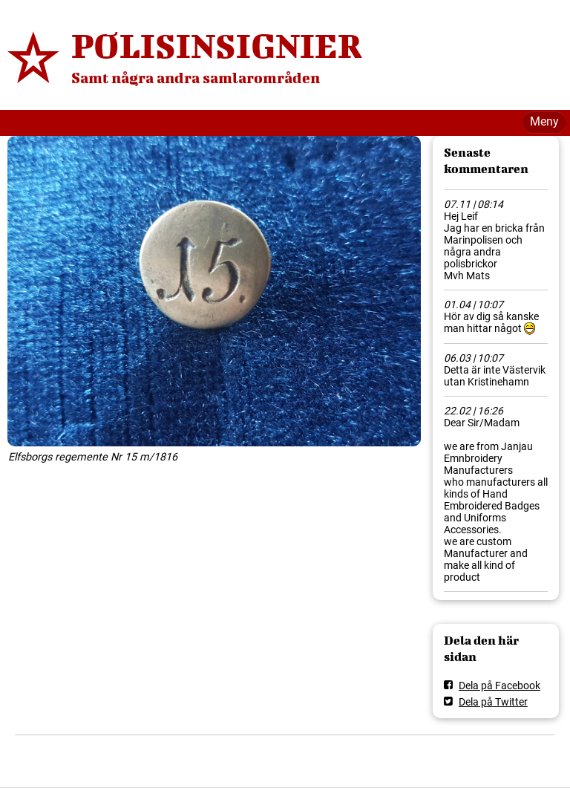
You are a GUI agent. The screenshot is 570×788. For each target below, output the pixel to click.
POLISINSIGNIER (216, 45)
